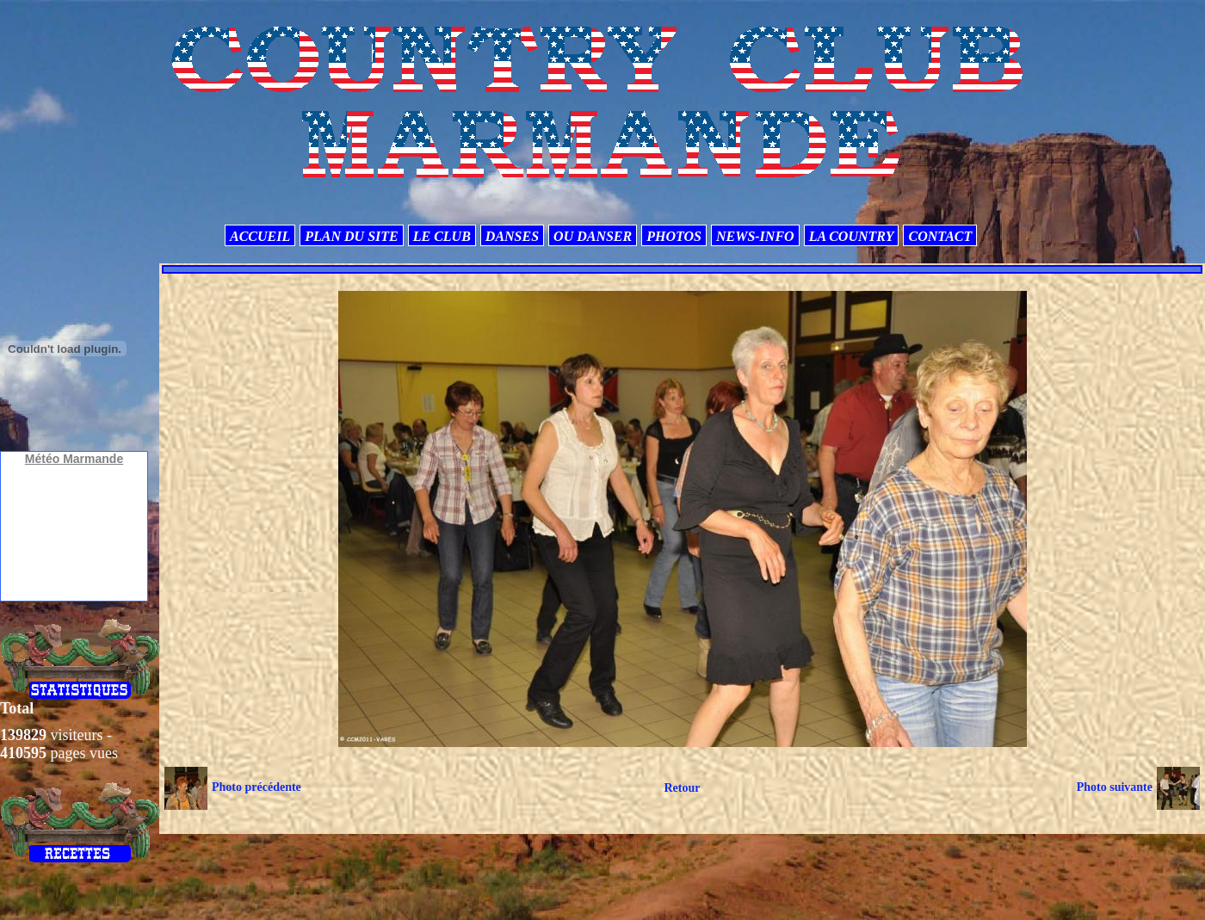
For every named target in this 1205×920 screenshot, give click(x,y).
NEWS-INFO (755, 236)
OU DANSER (592, 236)
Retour (682, 787)
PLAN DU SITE (351, 236)
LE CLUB (442, 236)
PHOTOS (673, 236)
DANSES (512, 236)
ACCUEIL (260, 236)
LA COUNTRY (851, 236)
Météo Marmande (74, 459)
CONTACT (940, 236)
